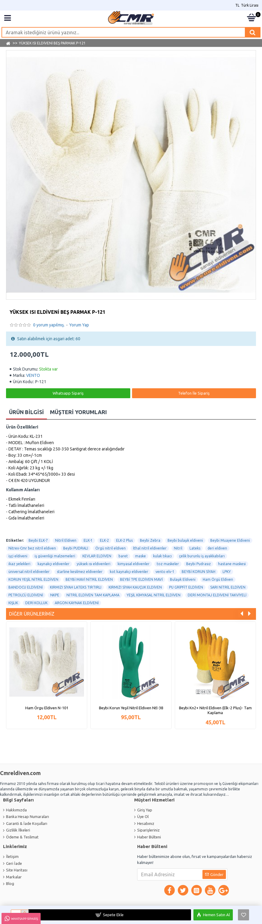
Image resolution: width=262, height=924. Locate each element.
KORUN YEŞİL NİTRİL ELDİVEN (33, 579)
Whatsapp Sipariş (68, 393)
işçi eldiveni (17, 556)
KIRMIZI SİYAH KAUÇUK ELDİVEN (135, 587)
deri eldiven (217, 548)
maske (140, 556)
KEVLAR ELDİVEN (96, 556)
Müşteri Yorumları (78, 412)
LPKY (227, 572)
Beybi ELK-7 (38, 540)
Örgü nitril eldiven (110, 548)
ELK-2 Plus (124, 540)
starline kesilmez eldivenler (80, 572)
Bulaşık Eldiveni (183, 579)
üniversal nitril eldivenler (29, 572)
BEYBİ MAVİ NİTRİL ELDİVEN (89, 579)
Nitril (178, 548)
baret (123, 556)
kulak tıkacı (162, 556)
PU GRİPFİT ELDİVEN (186, 587)
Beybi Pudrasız (198, 564)
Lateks (195, 548)
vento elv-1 (165, 572)
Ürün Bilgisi (26, 412)
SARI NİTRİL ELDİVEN (227, 587)
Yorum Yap (79, 325)
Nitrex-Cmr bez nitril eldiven (32, 548)
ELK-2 (104, 540)
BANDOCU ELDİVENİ (25, 587)
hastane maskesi (232, 564)
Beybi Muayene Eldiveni (230, 540)
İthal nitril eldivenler (150, 548)
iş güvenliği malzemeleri (55, 556)
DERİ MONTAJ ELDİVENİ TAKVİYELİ (217, 595)
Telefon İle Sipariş (194, 393)
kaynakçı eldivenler (53, 564)
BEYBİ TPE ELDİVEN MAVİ (141, 579)
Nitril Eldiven (65, 540)
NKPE (54, 595)
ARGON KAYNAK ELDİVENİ (77, 603)
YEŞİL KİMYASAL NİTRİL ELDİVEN (153, 595)
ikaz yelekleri (19, 564)
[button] (241, 613)
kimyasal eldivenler (133, 564)
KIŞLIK (13, 603)
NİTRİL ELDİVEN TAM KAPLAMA (92, 595)
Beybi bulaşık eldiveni (185, 540)
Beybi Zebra (150, 540)
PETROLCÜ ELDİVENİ (25, 595)
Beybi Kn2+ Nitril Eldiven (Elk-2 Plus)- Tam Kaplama (215, 710)
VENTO (33, 375)
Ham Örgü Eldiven (218, 579)
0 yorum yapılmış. (49, 325)
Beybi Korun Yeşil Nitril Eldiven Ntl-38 (131, 707)
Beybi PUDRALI (75, 548)
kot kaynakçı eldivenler (129, 572)
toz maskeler (168, 564)
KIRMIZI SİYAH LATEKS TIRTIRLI (75, 587)
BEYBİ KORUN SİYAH (198, 572)
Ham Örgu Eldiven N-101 (46, 707)
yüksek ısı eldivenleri (93, 564)
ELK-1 (88, 540)
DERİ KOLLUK (36, 603)
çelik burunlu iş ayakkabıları (202, 556)
